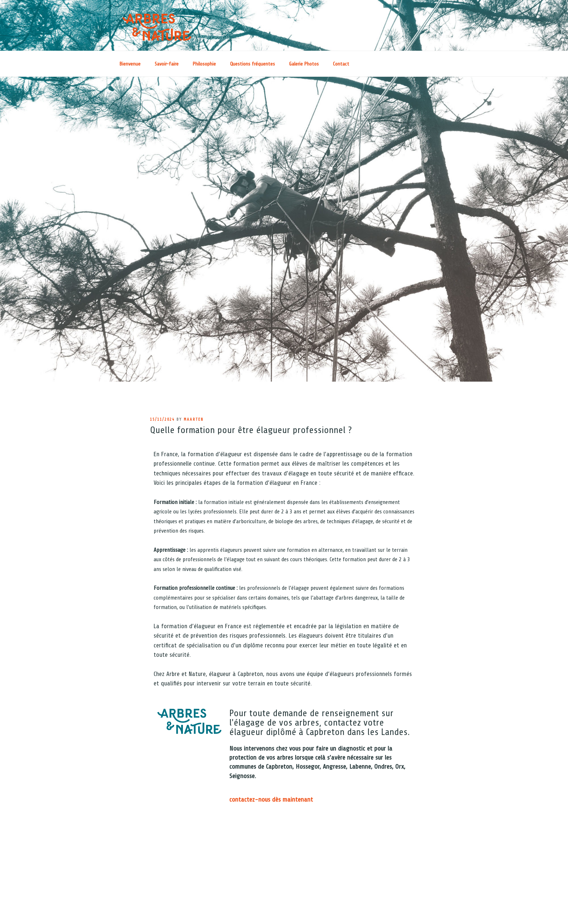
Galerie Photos (304, 64)
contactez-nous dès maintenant (271, 799)
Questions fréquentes (252, 64)
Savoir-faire (167, 64)
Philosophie (204, 64)
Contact (341, 64)
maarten (194, 419)
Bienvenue (130, 64)
